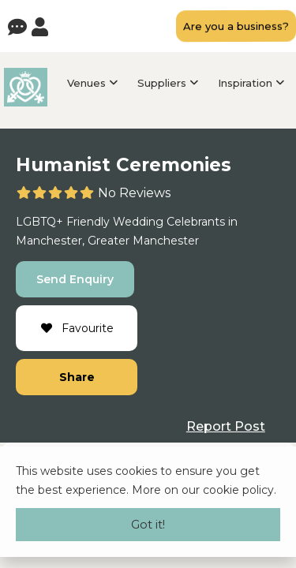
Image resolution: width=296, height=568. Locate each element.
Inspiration (245, 83)
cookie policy (238, 490)
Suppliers (161, 83)
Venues (86, 83)
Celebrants (196, 222)
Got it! (148, 524)
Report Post (225, 426)
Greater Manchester (143, 241)
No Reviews (134, 192)
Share (77, 377)
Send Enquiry (75, 279)
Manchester (49, 241)
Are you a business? (236, 26)
